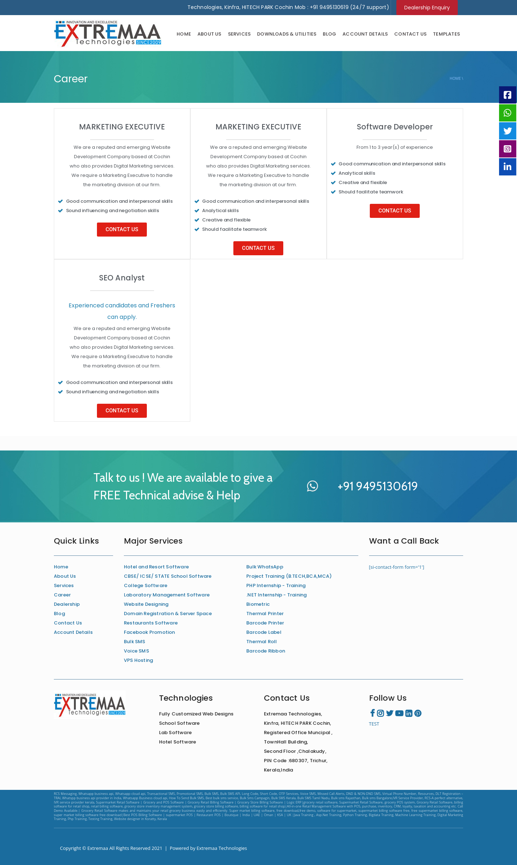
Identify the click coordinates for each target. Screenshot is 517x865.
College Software (145, 585)
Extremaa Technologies (222, 848)
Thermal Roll (261, 641)
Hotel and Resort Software (156, 566)
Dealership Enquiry (427, 7)
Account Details (365, 34)
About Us (209, 34)
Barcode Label (263, 632)
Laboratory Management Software (167, 594)
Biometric (258, 604)
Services (239, 34)
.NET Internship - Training (276, 594)
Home (184, 34)
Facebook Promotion (149, 632)
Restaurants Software (151, 622)
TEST (374, 723)
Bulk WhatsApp (264, 566)
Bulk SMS (134, 641)
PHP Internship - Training (276, 585)
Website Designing (146, 604)
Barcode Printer (265, 622)
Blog (329, 34)
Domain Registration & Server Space (168, 613)
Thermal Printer (265, 613)
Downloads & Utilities (286, 34)
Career (62, 594)
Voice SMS (136, 650)
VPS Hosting (138, 660)
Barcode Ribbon (265, 650)
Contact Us (410, 34)
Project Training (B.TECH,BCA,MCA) (289, 576)
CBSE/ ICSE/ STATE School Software (168, 576)
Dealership (67, 604)
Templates (446, 34)
